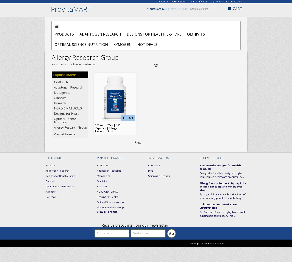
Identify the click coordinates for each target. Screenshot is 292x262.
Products (64, 34)
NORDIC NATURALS (68, 108)
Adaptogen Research (100, 34)
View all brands (64, 134)
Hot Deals (147, 44)
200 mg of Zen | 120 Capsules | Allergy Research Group (107, 128)
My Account (162, 1)
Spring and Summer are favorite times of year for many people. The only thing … (223, 196)
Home (55, 64)
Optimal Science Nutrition (81, 44)
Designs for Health (67, 114)
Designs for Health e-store (154, 34)
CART (237, 9)
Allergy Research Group (70, 127)
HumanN (60, 103)
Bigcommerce (238, 244)
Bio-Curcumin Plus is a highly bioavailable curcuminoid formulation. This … (223, 213)
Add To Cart (132, 126)
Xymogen (123, 44)
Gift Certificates (198, 1)
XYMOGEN (61, 82)
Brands (65, 64)
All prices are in (175, 8)
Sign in (214, 1)
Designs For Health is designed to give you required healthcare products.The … (222, 175)
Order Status (179, 1)
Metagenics (62, 93)
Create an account (231, 1)
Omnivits (196, 34)
